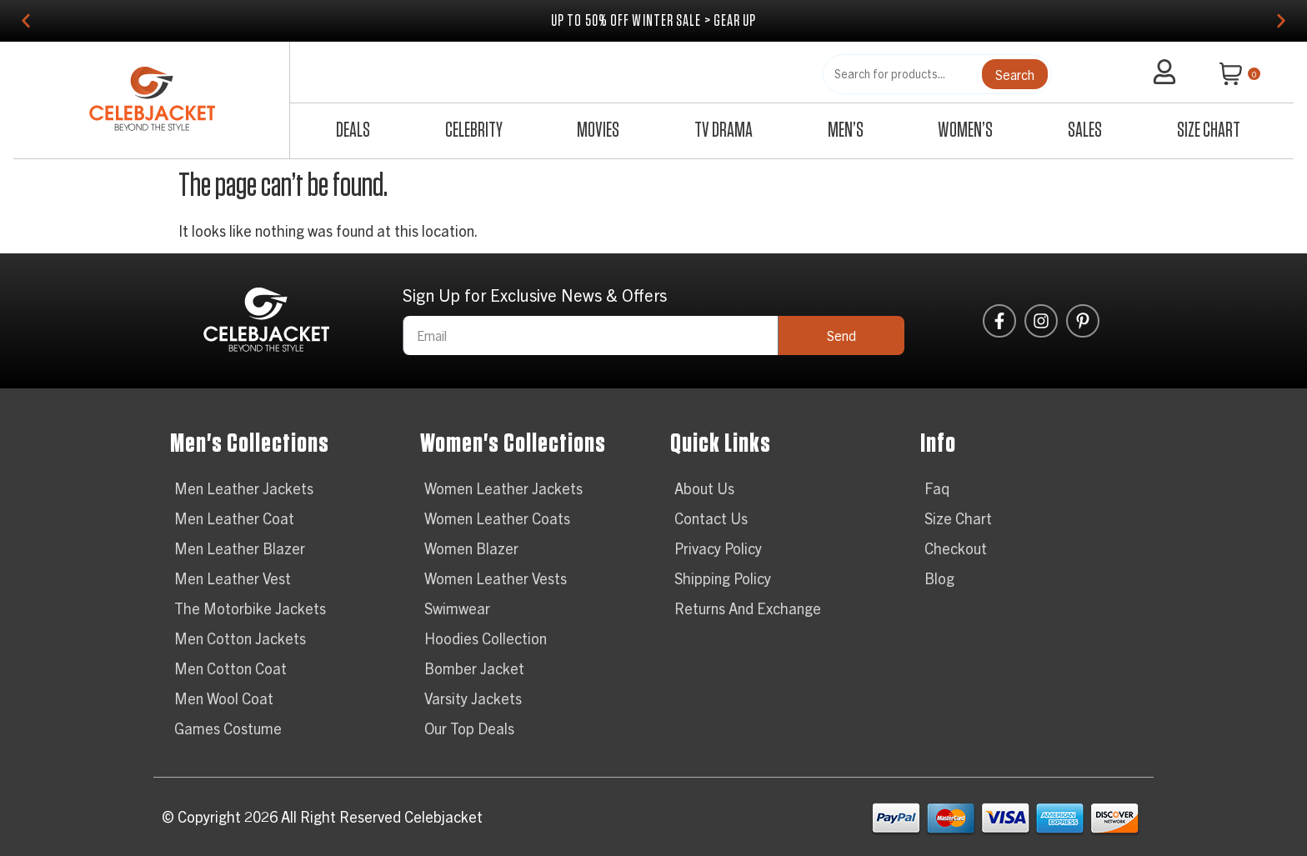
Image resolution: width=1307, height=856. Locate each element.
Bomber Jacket (474, 668)
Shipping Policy (722, 578)
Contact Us (711, 518)
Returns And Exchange (747, 608)
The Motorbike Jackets (250, 608)
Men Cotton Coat (230, 668)
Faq (936, 488)
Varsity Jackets (473, 698)
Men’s (846, 130)
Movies (598, 130)
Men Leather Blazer (239, 548)
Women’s (965, 130)
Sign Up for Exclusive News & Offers (535, 296)
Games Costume (228, 728)
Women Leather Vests (495, 578)
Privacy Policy (718, 548)
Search (1014, 74)
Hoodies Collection (485, 638)
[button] (26, 21)
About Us (704, 488)
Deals (353, 130)
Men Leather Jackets (243, 488)
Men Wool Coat (223, 698)
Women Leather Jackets (503, 488)
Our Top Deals (469, 728)
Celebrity (474, 130)
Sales (1085, 130)
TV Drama (723, 130)
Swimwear (457, 608)
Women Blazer (471, 548)
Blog (939, 578)
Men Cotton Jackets (240, 638)
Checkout (955, 548)
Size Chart (1208, 130)
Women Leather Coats (497, 518)
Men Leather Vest (232, 578)
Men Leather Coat (234, 518)
